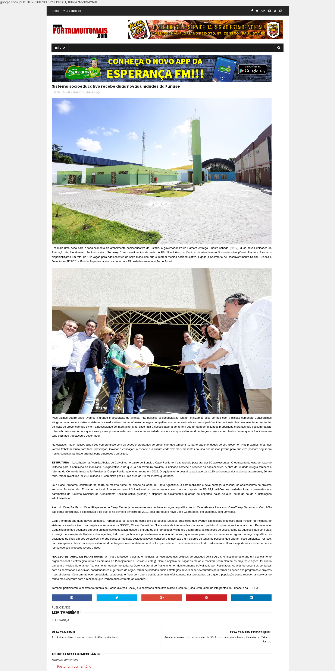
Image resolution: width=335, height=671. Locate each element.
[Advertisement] (248, 181)
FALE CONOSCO (72, 20)
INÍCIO (56, 20)
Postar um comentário (74, 650)
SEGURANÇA (93, 105)
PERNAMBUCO (75, 105)
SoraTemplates (107, 665)
